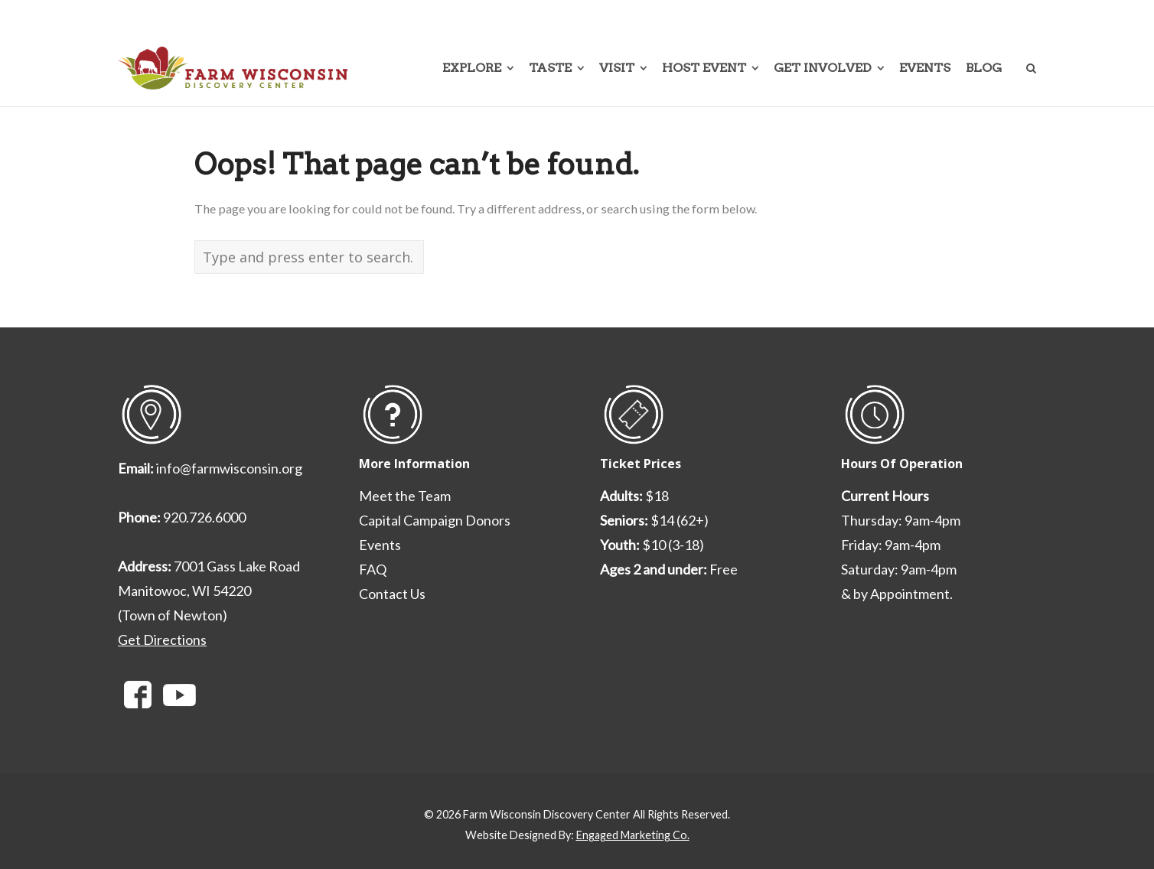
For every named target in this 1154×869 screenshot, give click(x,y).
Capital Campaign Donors (434, 520)
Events (380, 544)
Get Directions (162, 639)
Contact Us (392, 593)
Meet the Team (405, 495)
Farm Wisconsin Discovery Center (547, 814)
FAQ (372, 569)
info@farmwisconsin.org (229, 468)
